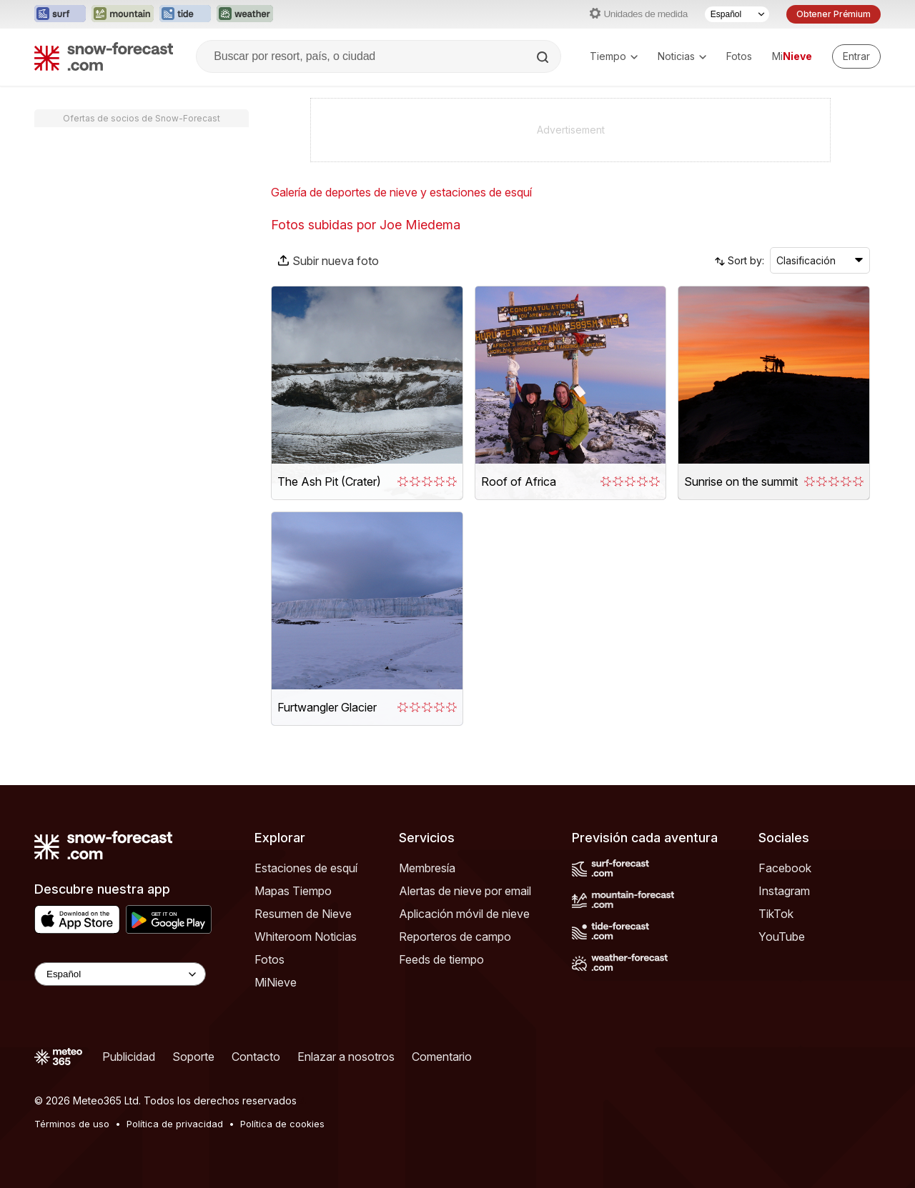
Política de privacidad (175, 1123)
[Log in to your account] (856, 56)
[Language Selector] (120, 974)
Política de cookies (282, 1123)
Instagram (784, 891)
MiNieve (275, 982)
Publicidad (128, 1056)
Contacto (256, 1056)
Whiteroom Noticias (305, 936)
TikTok (775, 914)
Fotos (739, 56)
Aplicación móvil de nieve (464, 914)
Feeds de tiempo (441, 959)
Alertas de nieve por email (465, 891)
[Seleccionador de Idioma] (737, 14)
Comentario (442, 1056)
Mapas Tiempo (293, 891)
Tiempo (614, 56)
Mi (792, 56)
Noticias (682, 56)
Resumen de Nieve (303, 914)
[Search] (544, 57)
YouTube (781, 936)
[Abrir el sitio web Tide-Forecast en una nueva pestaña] (185, 14)
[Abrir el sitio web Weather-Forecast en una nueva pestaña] (245, 14)
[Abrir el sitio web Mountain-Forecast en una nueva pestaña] (123, 14)
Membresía (427, 868)
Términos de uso (71, 1123)
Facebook (784, 868)
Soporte (193, 1056)
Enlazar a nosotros (346, 1056)
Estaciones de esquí (305, 868)
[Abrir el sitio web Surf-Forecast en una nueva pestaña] (60, 14)
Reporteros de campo (455, 936)
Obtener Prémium (833, 14)
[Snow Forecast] (103, 56)
